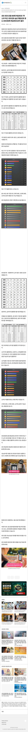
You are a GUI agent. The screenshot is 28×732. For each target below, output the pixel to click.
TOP (25, 721)
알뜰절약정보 (4, 722)
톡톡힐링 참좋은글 (5, 720)
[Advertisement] (14, 253)
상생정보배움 (4, 724)
